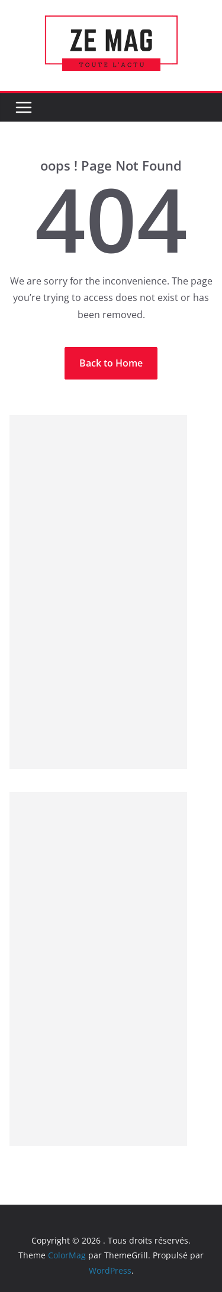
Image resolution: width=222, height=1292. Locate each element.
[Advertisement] (98, 592)
